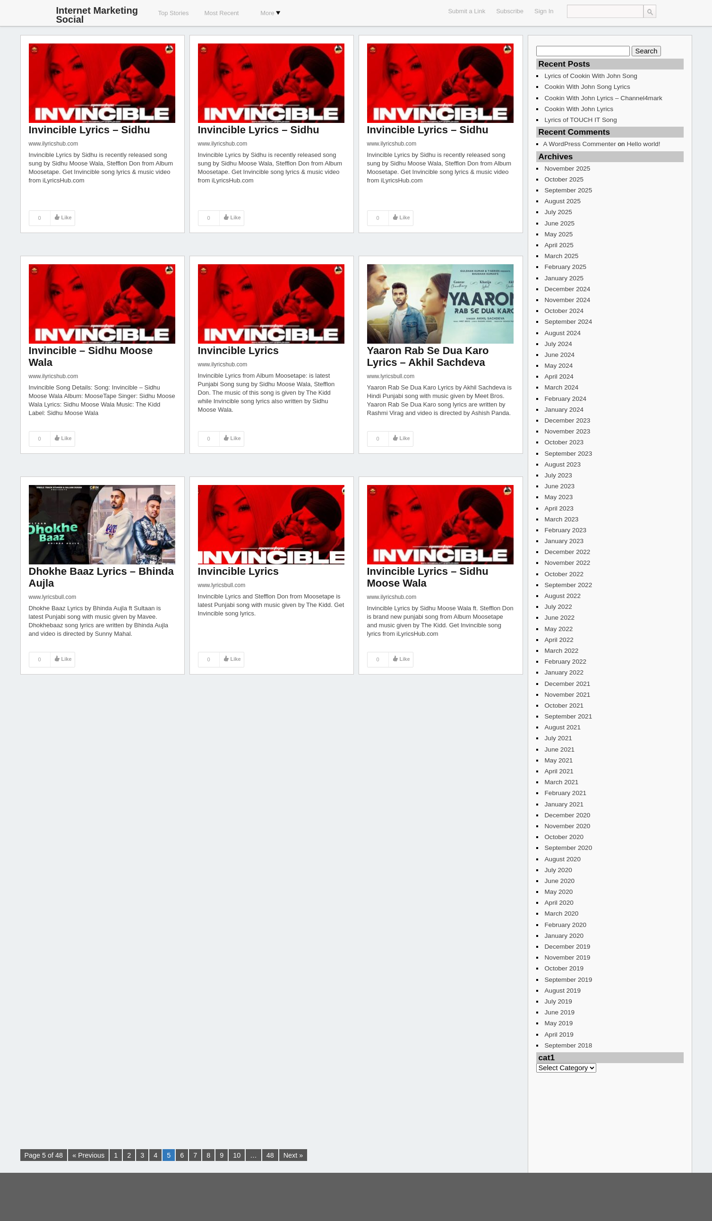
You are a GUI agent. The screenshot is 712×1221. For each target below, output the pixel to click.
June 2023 (560, 486)
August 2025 (563, 201)
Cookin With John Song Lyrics (587, 86)
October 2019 (564, 968)
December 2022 (568, 551)
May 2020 (559, 891)
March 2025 (562, 256)
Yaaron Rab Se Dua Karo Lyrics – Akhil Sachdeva (428, 356)
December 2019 (568, 946)
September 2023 (568, 453)
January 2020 (564, 935)
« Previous (88, 1155)
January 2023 (564, 541)
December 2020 (568, 815)
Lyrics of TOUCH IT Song (581, 119)
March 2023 (562, 519)
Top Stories (173, 13)
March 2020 (562, 913)
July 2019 (558, 1001)
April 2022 (559, 639)
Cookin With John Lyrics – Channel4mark (603, 98)
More (270, 13)
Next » (293, 1155)
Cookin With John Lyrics (579, 109)
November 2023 (568, 431)
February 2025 (566, 266)
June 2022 (560, 617)
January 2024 (564, 409)
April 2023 (559, 508)
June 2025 (560, 223)
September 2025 (568, 190)
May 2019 (559, 1023)
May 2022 (559, 628)
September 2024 (568, 321)
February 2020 (566, 924)
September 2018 (568, 1045)
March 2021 (562, 782)
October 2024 (564, 310)
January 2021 (564, 804)
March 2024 (562, 387)
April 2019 (559, 1034)
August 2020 (563, 859)
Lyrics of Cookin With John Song (591, 75)
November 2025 (568, 168)
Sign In (543, 11)
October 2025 (564, 179)
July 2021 (558, 738)
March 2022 (562, 650)
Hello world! (643, 143)
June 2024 (560, 354)
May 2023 (559, 497)
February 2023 (566, 530)
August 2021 (563, 727)
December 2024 (568, 289)
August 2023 (563, 464)
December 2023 (568, 420)
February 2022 (566, 661)
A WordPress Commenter (579, 143)
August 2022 (563, 595)
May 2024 (559, 365)
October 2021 (564, 705)
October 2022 (564, 574)
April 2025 (559, 245)
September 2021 (568, 716)
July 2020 (558, 870)
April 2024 (559, 376)
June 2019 (560, 1012)
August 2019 (563, 990)
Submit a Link (466, 11)
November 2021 (568, 694)
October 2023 (564, 442)
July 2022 (558, 606)
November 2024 (568, 299)
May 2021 (559, 760)
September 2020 (568, 847)
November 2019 (568, 957)
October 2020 (564, 836)
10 (236, 1155)
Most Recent (222, 13)
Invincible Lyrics (238, 350)
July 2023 (558, 475)
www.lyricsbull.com (391, 376)
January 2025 (564, 278)
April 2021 (559, 771)
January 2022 (564, 672)
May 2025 (559, 234)
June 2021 (560, 749)
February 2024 (566, 398)
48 (270, 1155)
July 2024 (558, 343)
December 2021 (568, 683)
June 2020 (560, 880)
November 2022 (568, 562)
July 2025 (558, 212)
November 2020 (568, 826)
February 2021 (566, 793)
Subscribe (509, 11)
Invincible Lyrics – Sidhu (89, 130)
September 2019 (568, 979)
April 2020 (559, 902)
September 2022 (568, 585)
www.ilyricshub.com (53, 143)
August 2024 (563, 333)
